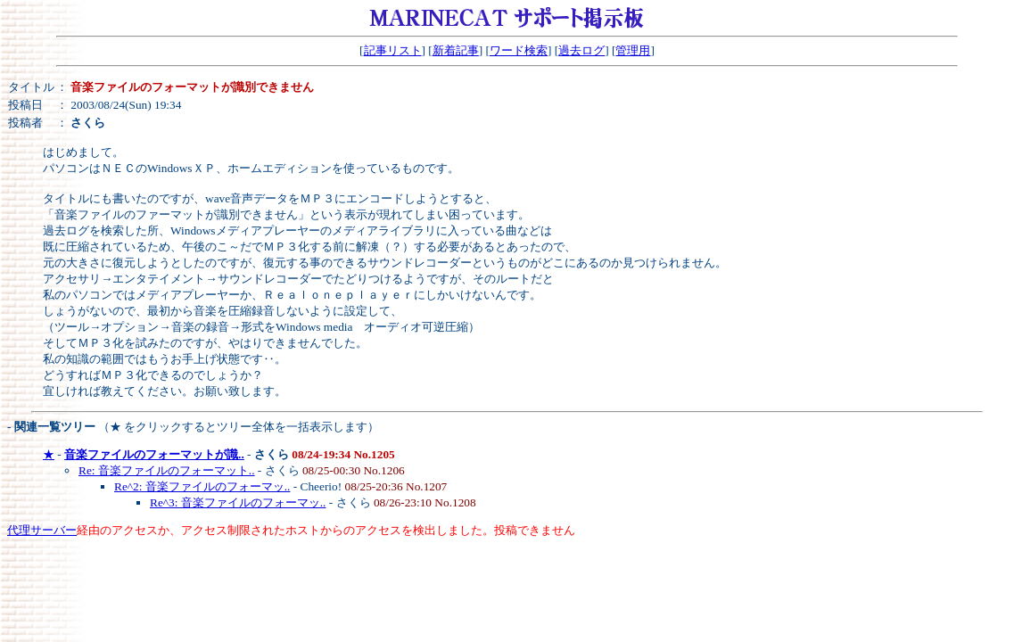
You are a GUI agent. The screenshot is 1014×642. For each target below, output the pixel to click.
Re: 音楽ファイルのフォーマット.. (166, 470)
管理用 (632, 50)
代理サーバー (42, 530)
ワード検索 (519, 50)
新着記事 (456, 50)
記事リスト (393, 50)
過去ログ (581, 50)
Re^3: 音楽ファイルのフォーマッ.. (238, 502)
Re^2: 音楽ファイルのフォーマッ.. (202, 486)
